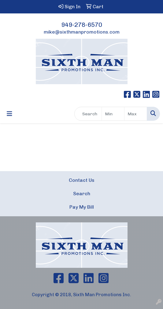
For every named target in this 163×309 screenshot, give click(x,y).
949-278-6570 (81, 24)
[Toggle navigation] (9, 114)
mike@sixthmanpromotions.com (82, 32)
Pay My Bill (81, 207)
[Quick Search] (88, 114)
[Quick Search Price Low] (113, 114)
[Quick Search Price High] (135, 114)
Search (81, 193)
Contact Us (81, 180)
